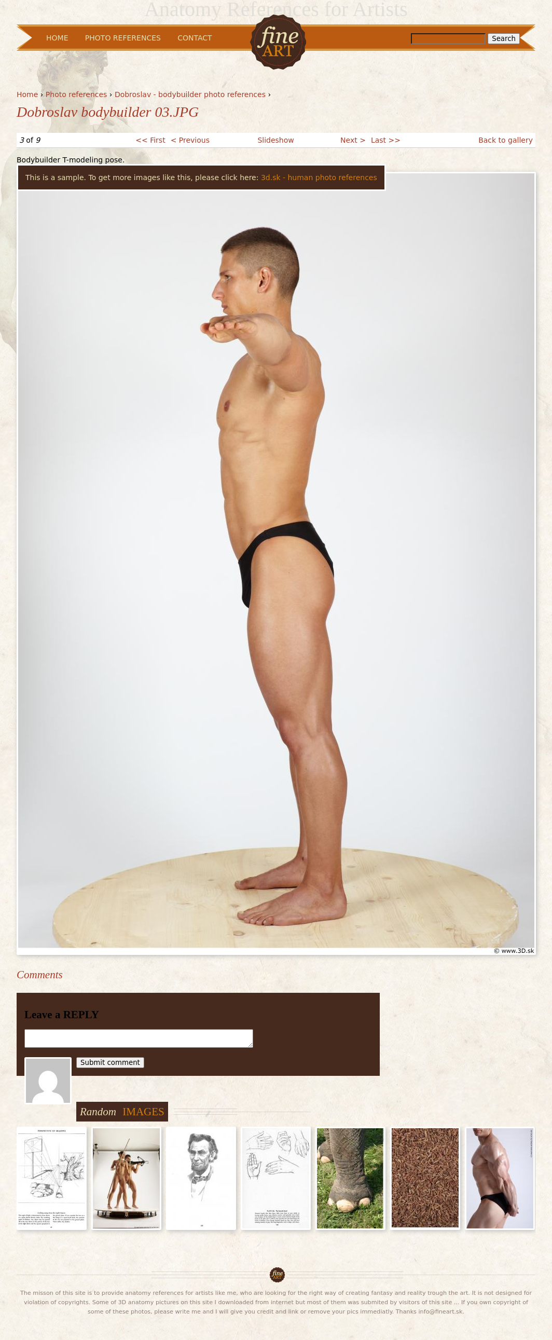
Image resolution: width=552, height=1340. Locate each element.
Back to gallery (505, 140)
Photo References (123, 38)
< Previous (190, 140)
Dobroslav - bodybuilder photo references (190, 94)
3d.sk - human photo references (319, 177)
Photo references (76, 94)
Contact (194, 38)
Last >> (386, 140)
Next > (353, 140)
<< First (150, 140)
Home (27, 94)
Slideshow (275, 140)
